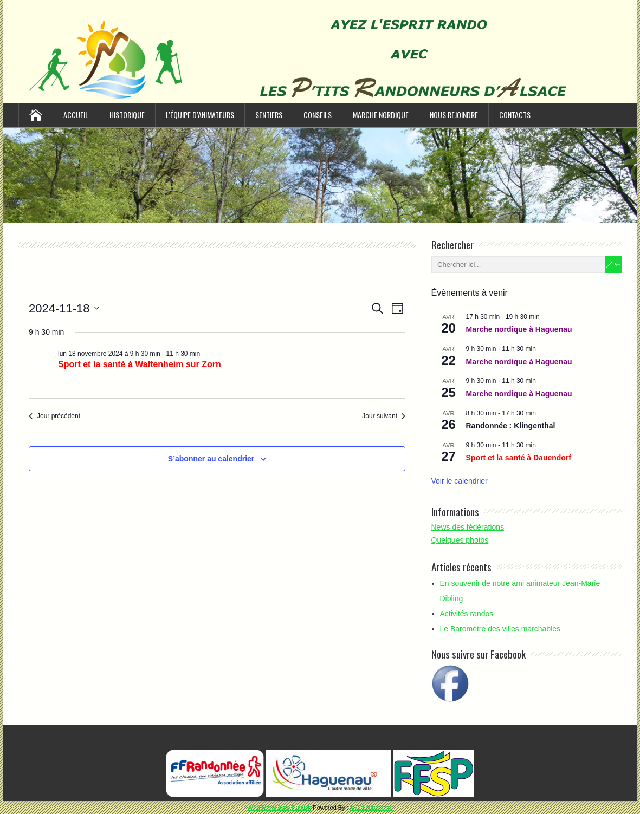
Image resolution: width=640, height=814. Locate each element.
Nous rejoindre (454, 114)
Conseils (317, 114)
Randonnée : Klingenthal (510, 425)
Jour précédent (54, 416)
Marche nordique (381, 114)
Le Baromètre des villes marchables (500, 628)
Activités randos (467, 613)
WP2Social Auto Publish (279, 807)
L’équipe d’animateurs (200, 114)
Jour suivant (383, 416)
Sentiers (268, 114)
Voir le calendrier (459, 481)
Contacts (515, 114)
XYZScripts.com (371, 807)
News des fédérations (468, 527)
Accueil (75, 114)
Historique (127, 114)
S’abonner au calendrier (211, 458)
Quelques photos (460, 540)
